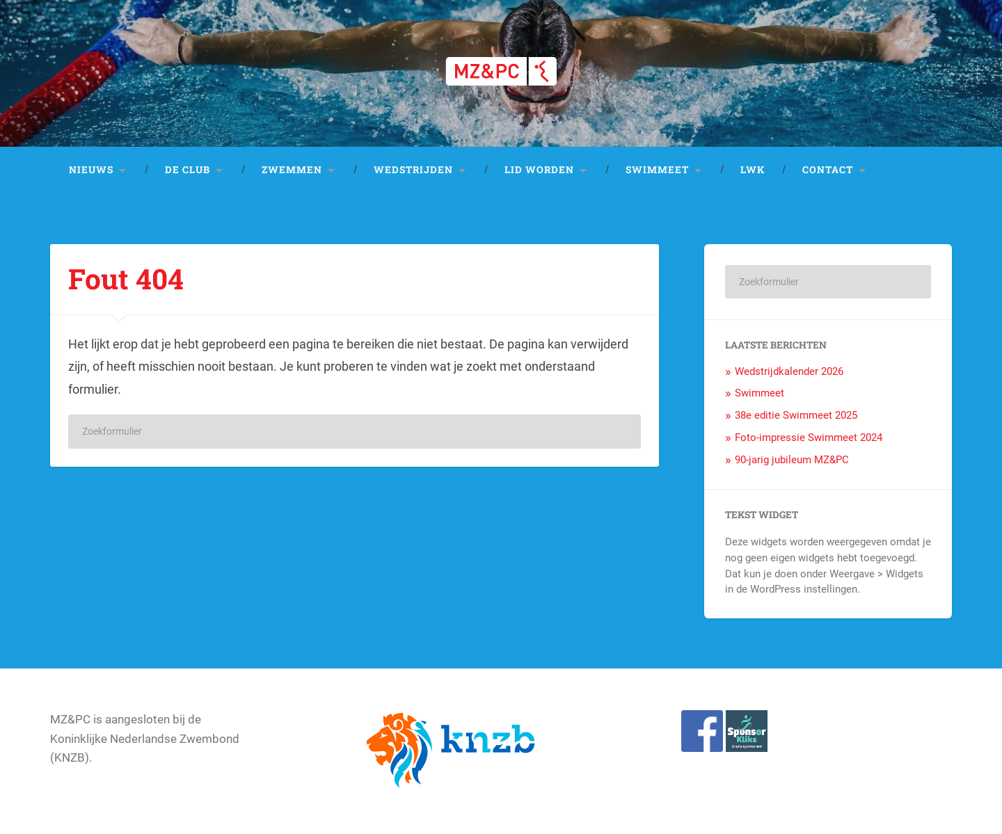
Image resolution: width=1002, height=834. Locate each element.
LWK (752, 169)
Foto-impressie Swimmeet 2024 (808, 437)
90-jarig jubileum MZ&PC (792, 460)
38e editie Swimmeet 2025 (796, 415)
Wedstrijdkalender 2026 (789, 371)
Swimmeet (657, 169)
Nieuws (91, 169)
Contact (827, 169)
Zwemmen (292, 169)
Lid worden (539, 169)
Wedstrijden (413, 169)
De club (187, 169)
